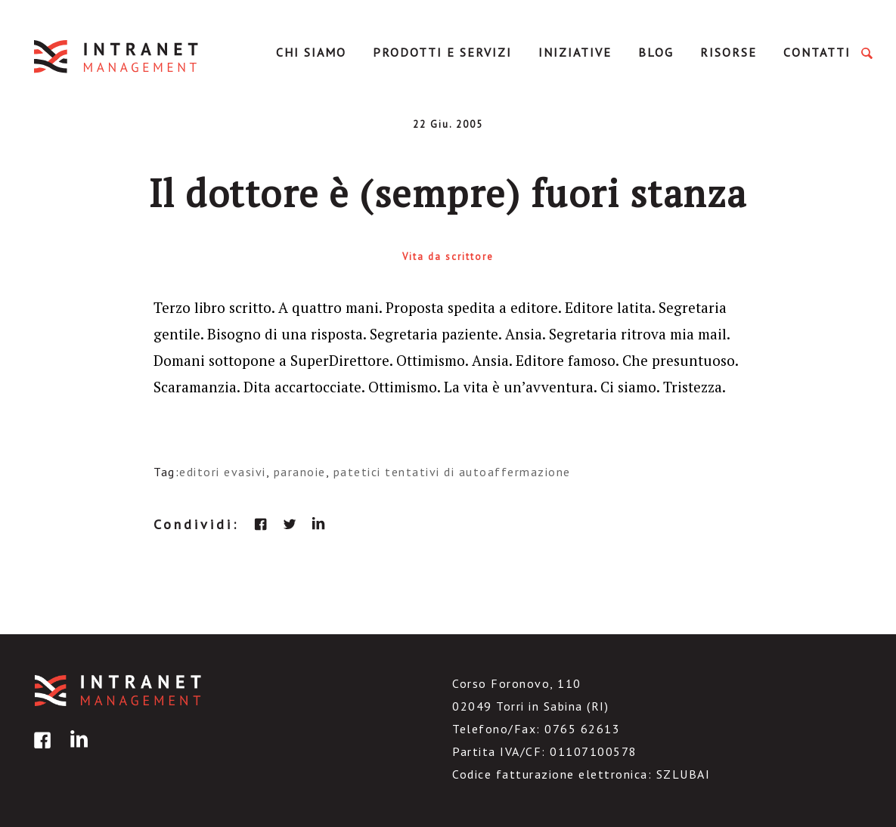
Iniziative (575, 52)
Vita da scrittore (448, 256)
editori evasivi (222, 471)
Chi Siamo (311, 52)
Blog (656, 52)
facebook (261, 524)
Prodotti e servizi (442, 52)
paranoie (300, 471)
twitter (289, 524)
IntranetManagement (117, 56)
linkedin (318, 524)
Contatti (817, 52)
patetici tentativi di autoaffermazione (452, 471)
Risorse (728, 52)
